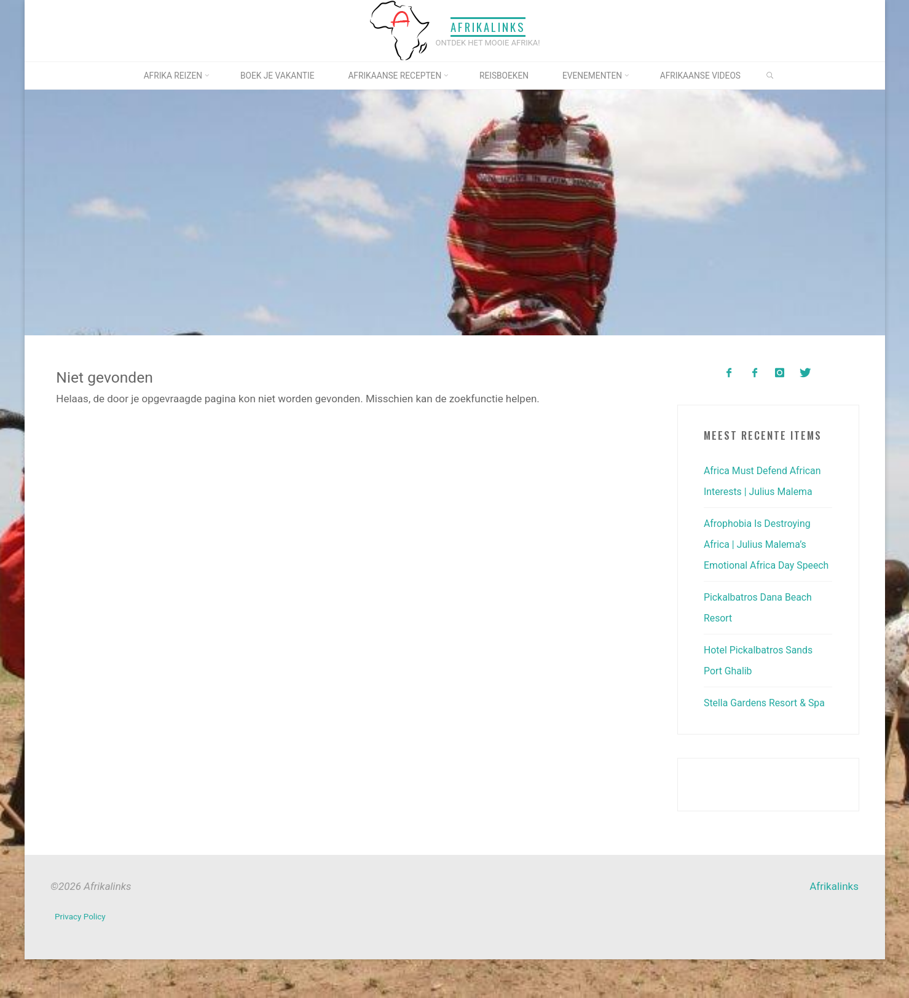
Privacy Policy (81, 957)
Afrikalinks (488, 26)
